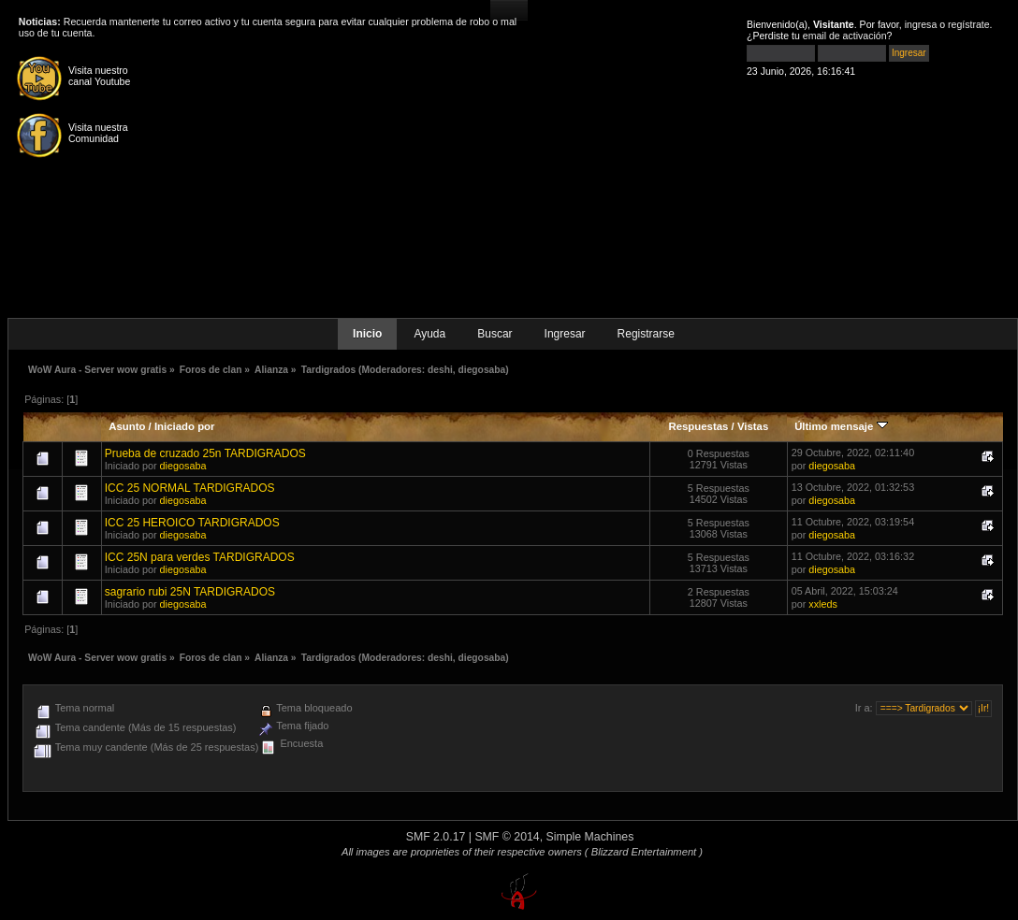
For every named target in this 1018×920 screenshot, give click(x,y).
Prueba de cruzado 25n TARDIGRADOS (205, 453)
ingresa (921, 24)
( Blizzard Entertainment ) (644, 851)
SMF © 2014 (506, 836)
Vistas (752, 426)
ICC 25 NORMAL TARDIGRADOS (190, 488)
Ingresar (565, 333)
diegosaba (482, 370)
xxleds (822, 604)
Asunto (127, 426)
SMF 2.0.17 (436, 836)
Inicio (367, 333)
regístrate (969, 24)
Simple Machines (590, 836)
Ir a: (864, 707)
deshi (440, 370)
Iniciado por (184, 426)
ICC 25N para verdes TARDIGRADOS (200, 557)
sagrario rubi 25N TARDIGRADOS (190, 591)
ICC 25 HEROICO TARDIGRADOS (192, 522)
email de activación (845, 35)
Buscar (494, 333)
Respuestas (698, 426)
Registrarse (646, 333)
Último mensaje (840, 426)
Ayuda (429, 333)
